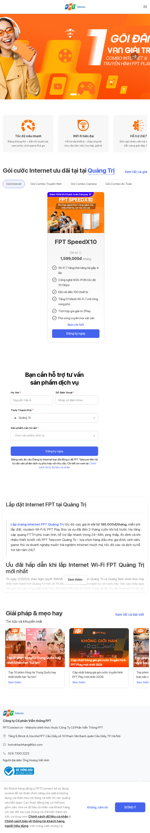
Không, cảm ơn (97, 807)
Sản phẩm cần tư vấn (25, 427)
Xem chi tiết (75, 325)
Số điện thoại (65, 392)
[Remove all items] (14, 417)
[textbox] (32, 418)
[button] (73, 94)
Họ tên (16, 392)
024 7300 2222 (18, 753)
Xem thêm (75, 579)
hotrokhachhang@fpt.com (25, 744)
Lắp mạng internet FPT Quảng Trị (37, 524)
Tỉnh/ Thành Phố (22, 410)
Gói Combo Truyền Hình (46, 184)
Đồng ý (130, 807)
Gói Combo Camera (84, 184)
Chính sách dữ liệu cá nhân (48, 816)
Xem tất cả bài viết (129, 614)
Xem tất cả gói (136, 172)
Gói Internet (14, 184)
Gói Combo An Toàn (119, 184)
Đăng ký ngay (75, 333)
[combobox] (54, 418)
